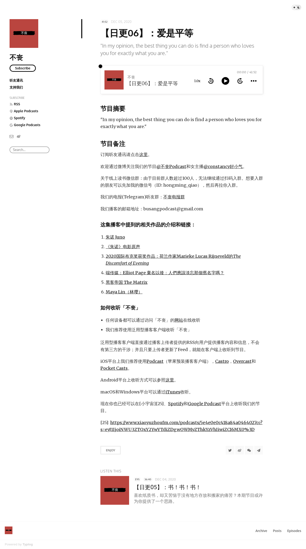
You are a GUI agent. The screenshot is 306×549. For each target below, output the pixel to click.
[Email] (11, 136)
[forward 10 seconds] (240, 81)
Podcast (155, 361)
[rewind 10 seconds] (211, 81)
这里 (143, 154)
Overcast (242, 361)
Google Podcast (204, 403)
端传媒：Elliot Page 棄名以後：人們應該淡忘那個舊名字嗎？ (165, 272)
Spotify (176, 403)
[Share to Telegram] (258, 450)
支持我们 (16, 87)
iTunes (172, 392)
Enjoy (110, 450)
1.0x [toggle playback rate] (197, 81)
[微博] (19, 136)
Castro (222, 361)
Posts (277, 531)
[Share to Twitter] (230, 450)
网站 (179, 320)
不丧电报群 (174, 197)
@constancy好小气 (223, 166)
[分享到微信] (249, 450)
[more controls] (253, 81)
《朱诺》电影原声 (123, 246)
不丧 (16, 57)
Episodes (294, 531)
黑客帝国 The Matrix (127, 282)
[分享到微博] (239, 450)
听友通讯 (16, 80)
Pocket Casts (114, 368)
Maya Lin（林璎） (124, 292)
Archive (261, 531)
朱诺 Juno (115, 237)
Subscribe (22, 68)
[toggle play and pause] (225, 81)
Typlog (27, 544)
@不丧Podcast (171, 166)
